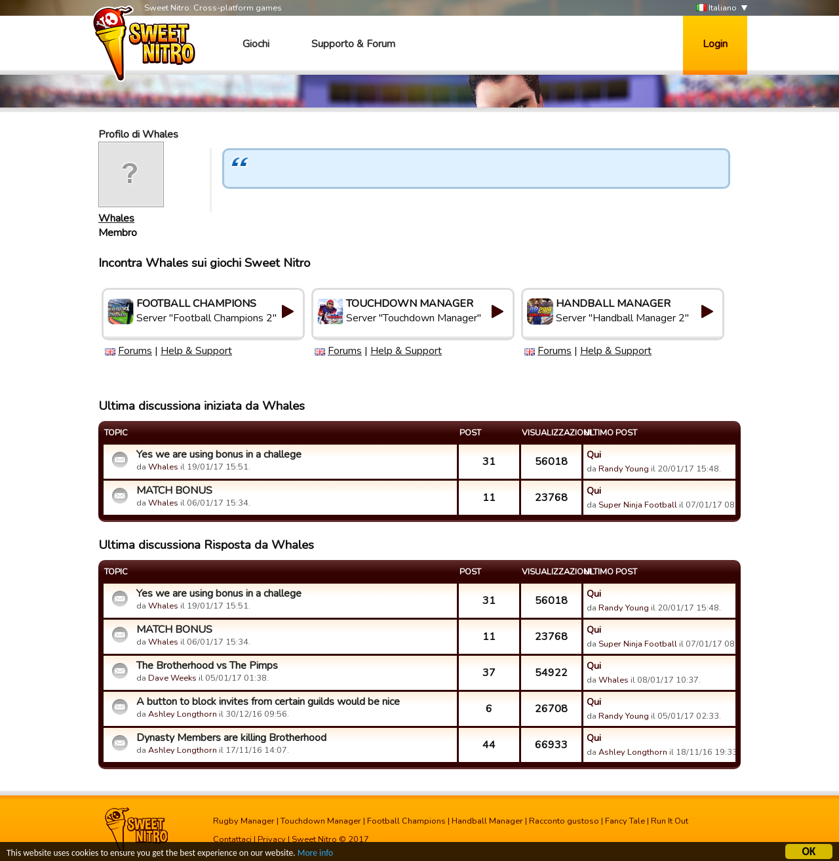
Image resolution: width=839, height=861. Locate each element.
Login (715, 44)
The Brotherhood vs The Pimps (207, 665)
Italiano (716, 8)
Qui (594, 454)
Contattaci (232, 839)
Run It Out (669, 821)
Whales (116, 218)
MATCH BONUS (174, 490)
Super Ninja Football (637, 505)
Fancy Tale (625, 821)
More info (315, 854)
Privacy (272, 839)
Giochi (256, 44)
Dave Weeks (172, 678)
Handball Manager (487, 821)
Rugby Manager (244, 821)
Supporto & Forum (353, 44)
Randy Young (623, 469)
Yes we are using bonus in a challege (219, 454)
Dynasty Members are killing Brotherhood (231, 737)
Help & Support (196, 351)
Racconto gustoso (564, 821)
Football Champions (406, 821)
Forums (135, 351)
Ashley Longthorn (182, 714)
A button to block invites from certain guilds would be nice (268, 701)
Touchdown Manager (321, 821)
